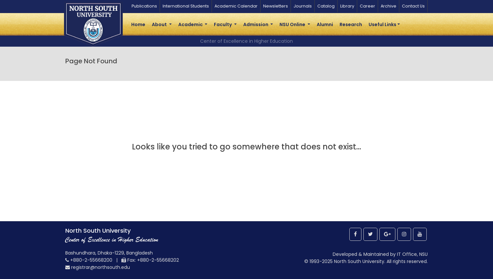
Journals (303, 6)
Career (367, 6)
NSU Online (292, 24)
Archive (388, 6)
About (160, 24)
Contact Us (413, 6)
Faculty (223, 24)
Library (347, 6)
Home (138, 24)
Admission (256, 24)
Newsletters (275, 6)
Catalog (326, 6)
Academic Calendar (236, 6)
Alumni (325, 24)
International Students (186, 6)
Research (351, 24)
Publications (144, 6)
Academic (191, 24)
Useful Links (382, 24)
